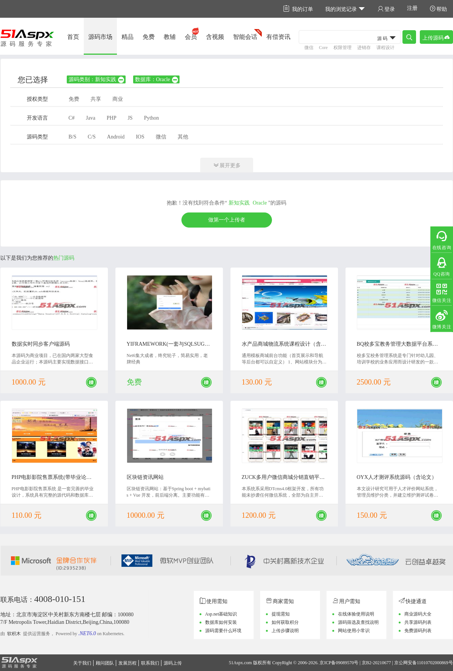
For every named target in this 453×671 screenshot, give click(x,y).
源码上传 (173, 663)
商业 (117, 99)
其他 (183, 137)
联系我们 (150, 663)
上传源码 (436, 37)
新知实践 (239, 203)
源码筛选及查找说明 (358, 622)
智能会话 (245, 37)
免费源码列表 (418, 630)
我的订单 (298, 9)
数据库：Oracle (157, 79)
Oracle (260, 203)
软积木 (14, 633)
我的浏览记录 (345, 9)
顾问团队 (105, 663)
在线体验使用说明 (356, 614)
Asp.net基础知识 (221, 614)
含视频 (215, 37)
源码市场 (100, 37)
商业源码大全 (418, 614)
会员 (191, 37)
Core (323, 47)
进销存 (364, 47)
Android (116, 137)
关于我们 (82, 663)
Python (151, 118)
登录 (386, 9)
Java (90, 118)
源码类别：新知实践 (97, 79)
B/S (73, 137)
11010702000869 (432, 662)
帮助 (438, 9)
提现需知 (281, 614)
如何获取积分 (285, 622)
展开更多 (227, 165)
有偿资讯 (278, 37)
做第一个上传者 (226, 220)
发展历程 (127, 663)
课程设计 (385, 47)
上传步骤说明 (285, 630)
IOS (140, 137)
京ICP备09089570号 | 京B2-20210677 (355, 662)
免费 (149, 37)
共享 (96, 99)
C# (72, 118)
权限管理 (342, 47)
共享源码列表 (418, 622)
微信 (308, 47)
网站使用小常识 (354, 630)
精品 (127, 37)
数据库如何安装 (221, 622)
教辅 (170, 37)
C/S (92, 137)
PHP (112, 118)
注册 (412, 8)
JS (129, 118)
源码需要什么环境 (223, 630)
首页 (73, 37)
